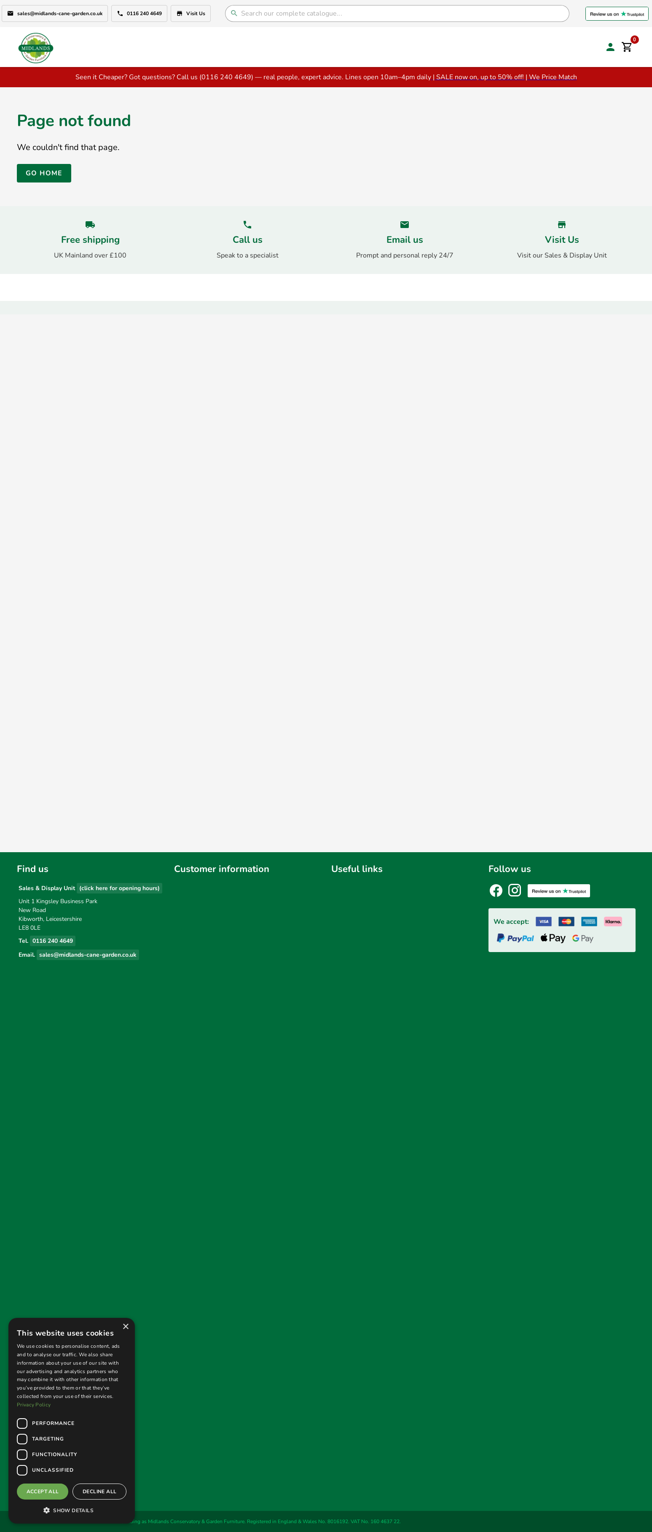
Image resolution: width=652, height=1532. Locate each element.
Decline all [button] (99, 1491)
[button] (71, 1510)
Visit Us (190, 13)
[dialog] (71, 1421)
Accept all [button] (43, 1491)
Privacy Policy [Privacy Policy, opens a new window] (34, 1404)
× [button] (125, 1327)
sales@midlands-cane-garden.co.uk (54, 13)
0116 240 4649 (139, 13)
